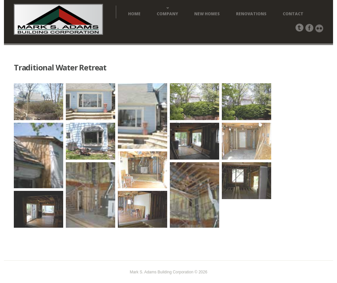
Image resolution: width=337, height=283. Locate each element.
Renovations (251, 14)
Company (167, 14)
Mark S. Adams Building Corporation (161, 272)
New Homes (207, 14)
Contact (293, 14)
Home (134, 14)
